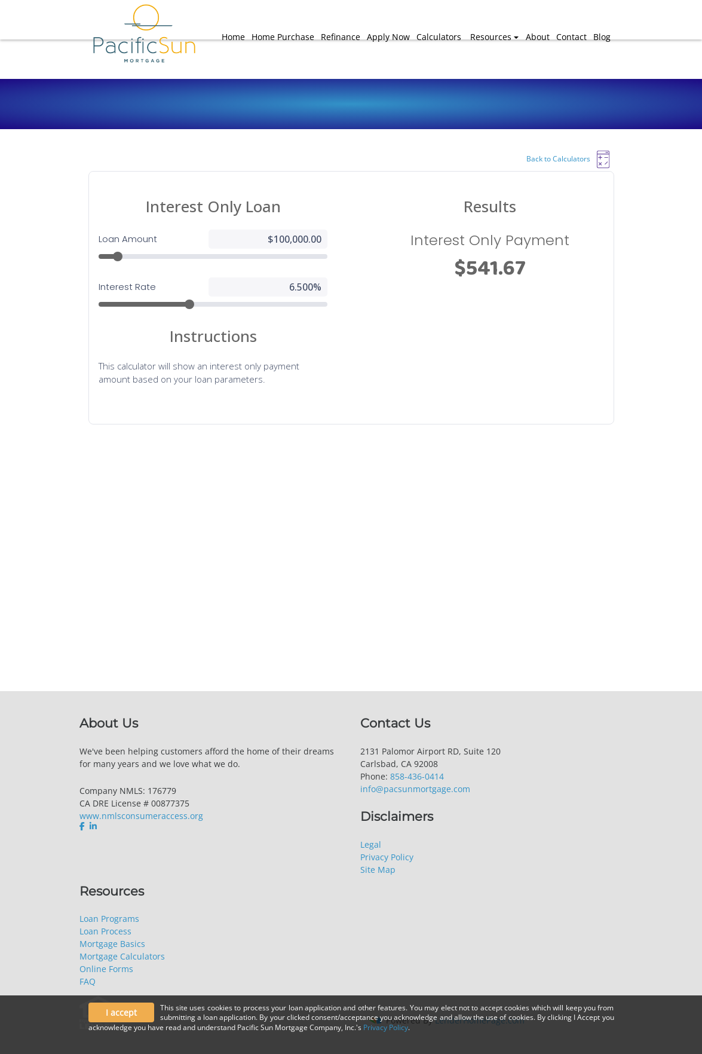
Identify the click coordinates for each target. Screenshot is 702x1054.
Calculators (438, 36)
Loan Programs (109, 918)
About (538, 36)
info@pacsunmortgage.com (415, 789)
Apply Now (388, 36)
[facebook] (83, 826)
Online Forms (106, 968)
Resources (490, 36)
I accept (121, 1012)
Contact (571, 36)
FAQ (87, 981)
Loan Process (105, 931)
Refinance (340, 36)
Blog (602, 36)
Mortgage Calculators (122, 956)
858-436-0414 (417, 776)
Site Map (378, 869)
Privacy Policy (386, 857)
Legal (370, 844)
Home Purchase (283, 36)
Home (233, 36)
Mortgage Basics (112, 943)
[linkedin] (93, 826)
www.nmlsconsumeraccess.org (141, 815)
